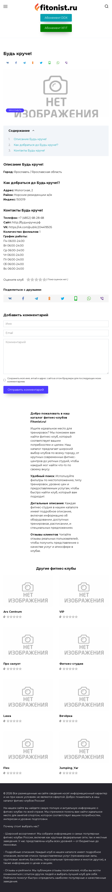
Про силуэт (12, 663)
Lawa (7, 715)
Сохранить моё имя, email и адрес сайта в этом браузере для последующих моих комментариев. (54, 380)
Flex (6, 768)
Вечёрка (65, 715)
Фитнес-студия (71, 663)
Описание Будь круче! (30, 139)
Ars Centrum (12, 611)
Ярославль (15, 110)
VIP (61, 611)
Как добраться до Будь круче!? (36, 145)
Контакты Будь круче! (29, 150)
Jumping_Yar (68, 768)
